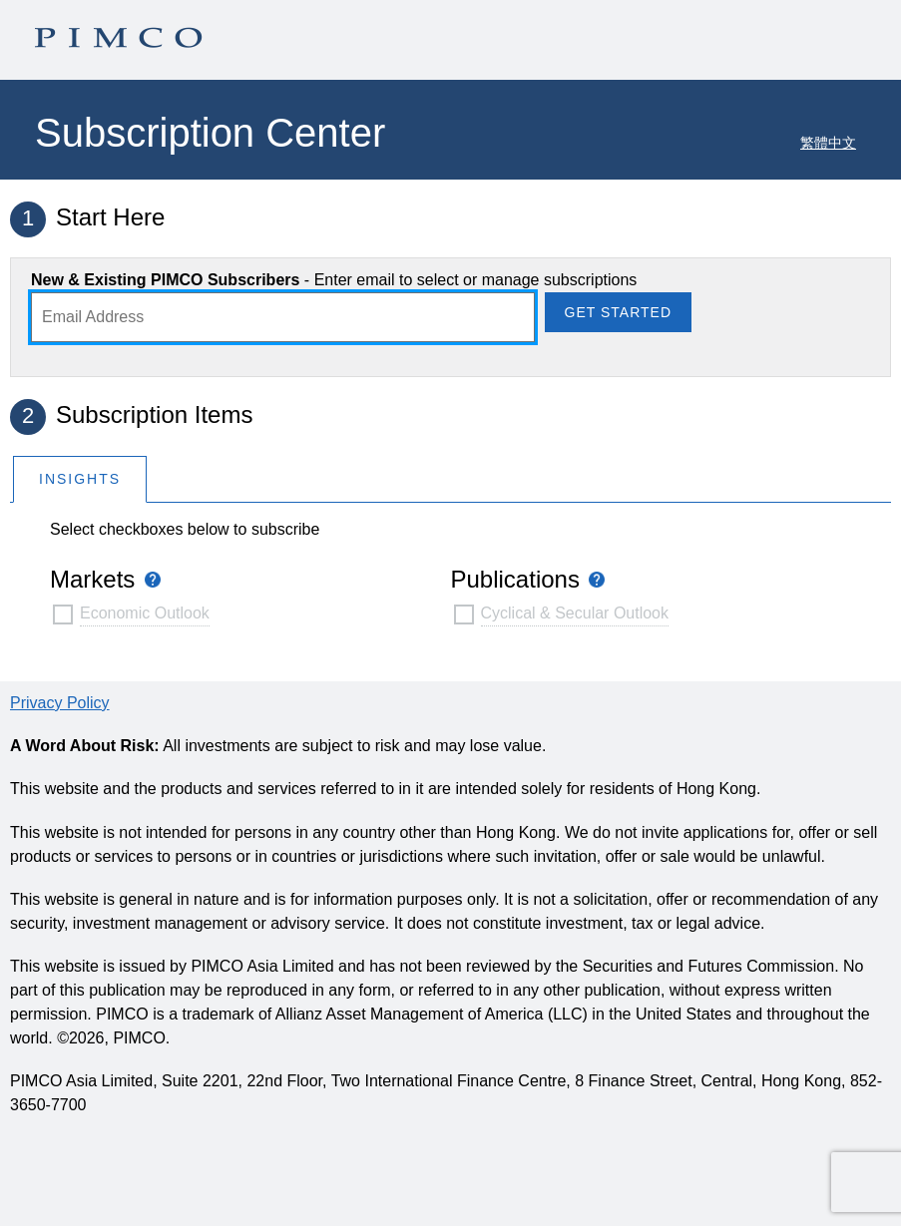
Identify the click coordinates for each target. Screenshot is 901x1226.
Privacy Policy (60, 702)
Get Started (618, 312)
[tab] (80, 478)
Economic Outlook (145, 613)
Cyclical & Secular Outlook (575, 613)
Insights (80, 479)
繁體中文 (828, 143)
